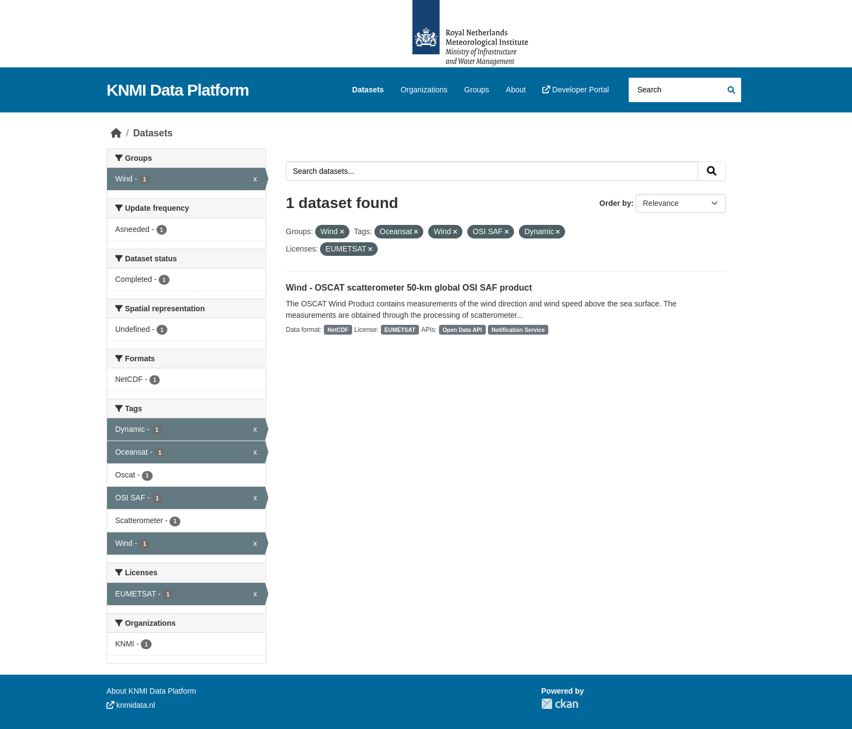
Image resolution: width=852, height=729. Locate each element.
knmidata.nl (130, 705)
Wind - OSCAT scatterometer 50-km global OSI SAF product (409, 287)
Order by (615, 203)
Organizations (423, 89)
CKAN (559, 703)
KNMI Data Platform (177, 90)
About (516, 89)
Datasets (368, 89)
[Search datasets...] (685, 90)
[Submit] (730, 89)
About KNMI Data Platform (151, 691)
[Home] (116, 133)
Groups (476, 89)
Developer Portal (575, 89)
